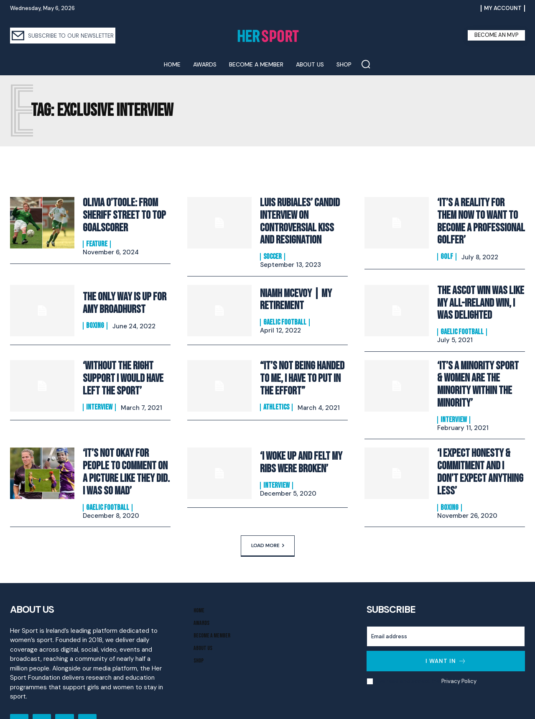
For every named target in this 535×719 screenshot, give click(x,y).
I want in (445, 628)
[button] (366, 64)
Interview (99, 395)
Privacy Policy (458, 648)
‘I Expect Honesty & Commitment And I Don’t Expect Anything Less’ (478, 437)
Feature (96, 240)
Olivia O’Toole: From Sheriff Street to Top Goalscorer (121, 213)
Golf (447, 242)
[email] (446, 604)
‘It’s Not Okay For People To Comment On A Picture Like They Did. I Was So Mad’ (126, 442)
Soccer (272, 251)
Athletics (276, 395)
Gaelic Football (284, 315)
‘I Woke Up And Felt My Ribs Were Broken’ (297, 436)
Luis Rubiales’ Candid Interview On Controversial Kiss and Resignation (301, 218)
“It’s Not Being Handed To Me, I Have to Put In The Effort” (304, 368)
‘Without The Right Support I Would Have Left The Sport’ (119, 368)
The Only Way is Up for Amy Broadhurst (120, 297)
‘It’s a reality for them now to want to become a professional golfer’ (481, 215)
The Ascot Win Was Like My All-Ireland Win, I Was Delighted (480, 295)
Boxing (95, 318)
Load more (267, 512)
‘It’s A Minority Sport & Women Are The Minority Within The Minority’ (478, 366)
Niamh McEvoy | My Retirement (292, 293)
